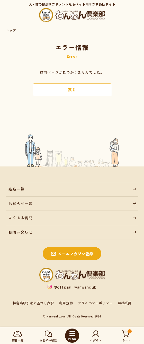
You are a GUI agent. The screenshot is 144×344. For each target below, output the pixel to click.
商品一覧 (16, 189)
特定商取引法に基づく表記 (33, 302)
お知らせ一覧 (20, 203)
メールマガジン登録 (75, 253)
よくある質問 (20, 217)
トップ (11, 30)
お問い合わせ (20, 232)
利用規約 (66, 302)
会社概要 (125, 302)
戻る (72, 89)
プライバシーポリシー (95, 302)
